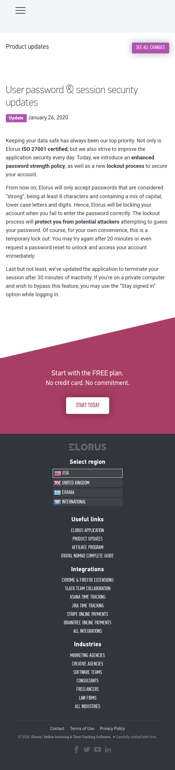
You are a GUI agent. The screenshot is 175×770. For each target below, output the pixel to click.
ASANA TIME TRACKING (87, 597)
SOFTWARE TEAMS (87, 672)
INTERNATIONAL (70, 502)
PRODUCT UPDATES (87, 539)
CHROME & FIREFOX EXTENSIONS (88, 580)
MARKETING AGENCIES (87, 655)
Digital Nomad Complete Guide (87, 556)
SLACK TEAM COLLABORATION (87, 588)
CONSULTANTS (87, 681)
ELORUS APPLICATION (87, 530)
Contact (57, 728)
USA (61, 473)
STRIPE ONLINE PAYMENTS (87, 614)
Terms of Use (82, 728)
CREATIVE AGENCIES (87, 664)
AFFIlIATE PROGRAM (87, 547)
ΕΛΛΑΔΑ (64, 492)
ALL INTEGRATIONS (87, 631)
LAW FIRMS (87, 698)
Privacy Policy (112, 728)
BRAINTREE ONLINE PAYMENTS (87, 623)
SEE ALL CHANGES (150, 47)
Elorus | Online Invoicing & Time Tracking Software (70, 737)
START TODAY (88, 405)
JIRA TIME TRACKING (88, 606)
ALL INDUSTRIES (87, 706)
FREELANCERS (87, 689)
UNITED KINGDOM (71, 483)
